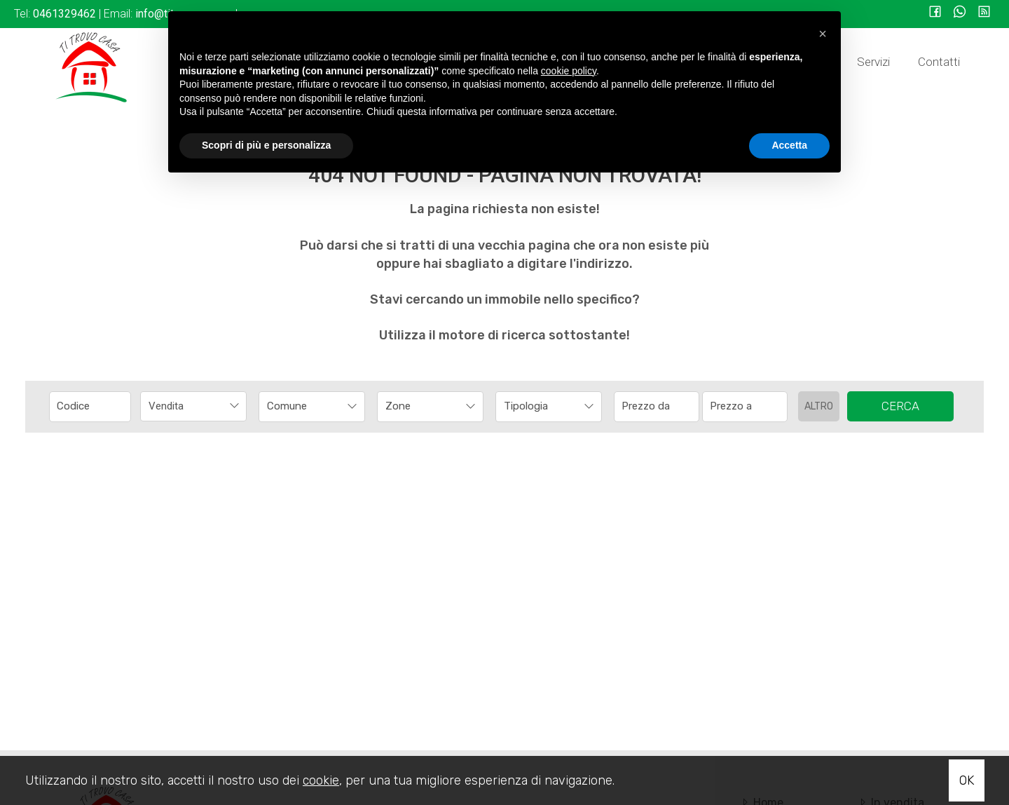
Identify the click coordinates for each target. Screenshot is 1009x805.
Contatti (939, 62)
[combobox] (193, 406)
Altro (818, 406)
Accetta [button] (789, 145)
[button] (822, 33)
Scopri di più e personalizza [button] (266, 145)
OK (966, 780)
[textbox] (302, 406)
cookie (321, 780)
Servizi (873, 62)
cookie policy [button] (568, 70)
